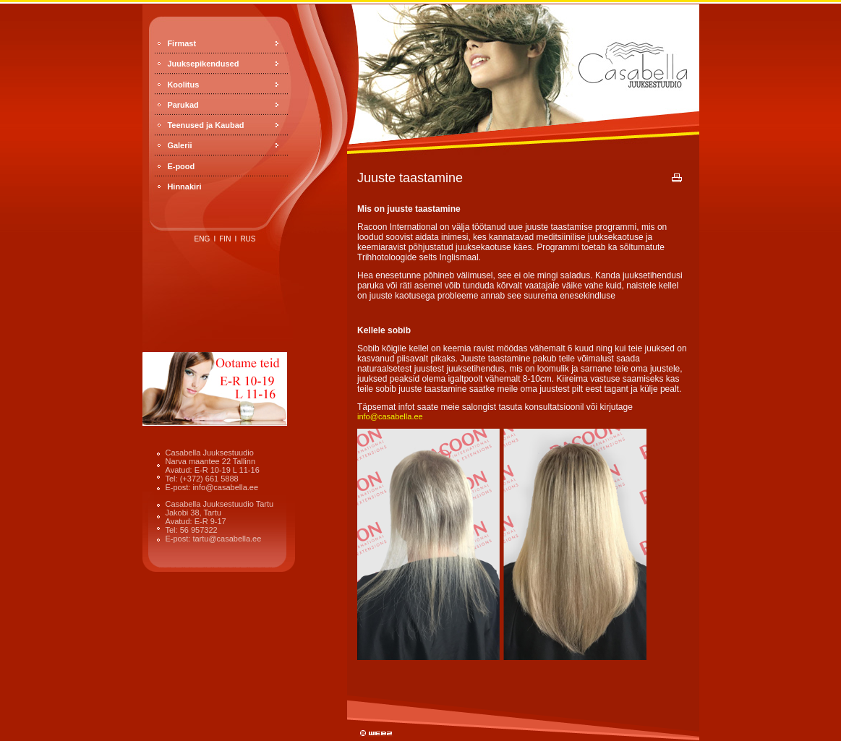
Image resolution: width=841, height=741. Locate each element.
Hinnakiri (184, 186)
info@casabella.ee (390, 416)
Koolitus (183, 84)
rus (247, 239)
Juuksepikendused (203, 63)
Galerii (179, 145)
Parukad (182, 104)
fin (225, 239)
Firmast (181, 43)
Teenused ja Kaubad (205, 125)
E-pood (181, 166)
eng (202, 239)
